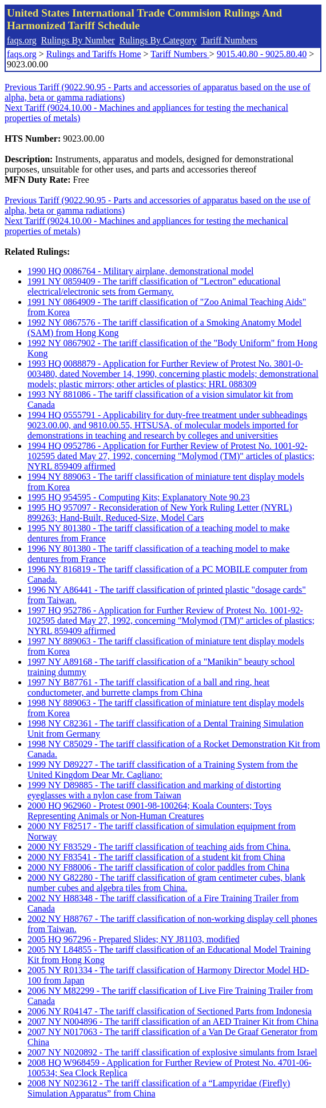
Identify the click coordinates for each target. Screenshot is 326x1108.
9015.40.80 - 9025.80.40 (262, 54)
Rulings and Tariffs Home (93, 54)
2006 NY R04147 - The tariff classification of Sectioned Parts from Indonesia (169, 1011)
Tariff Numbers (229, 40)
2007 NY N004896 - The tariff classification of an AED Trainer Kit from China (173, 1021)
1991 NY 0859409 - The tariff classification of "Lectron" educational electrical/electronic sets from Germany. (153, 286)
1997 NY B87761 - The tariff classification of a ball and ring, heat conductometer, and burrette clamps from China (148, 687)
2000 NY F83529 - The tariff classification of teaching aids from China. (159, 847)
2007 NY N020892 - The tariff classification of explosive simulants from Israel (172, 1052)
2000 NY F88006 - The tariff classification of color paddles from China (158, 867)
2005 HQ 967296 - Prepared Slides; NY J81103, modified (133, 939)
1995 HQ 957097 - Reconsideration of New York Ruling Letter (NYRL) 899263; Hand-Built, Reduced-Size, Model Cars (159, 513)
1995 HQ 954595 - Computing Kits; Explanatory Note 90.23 (138, 497)
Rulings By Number (78, 40)
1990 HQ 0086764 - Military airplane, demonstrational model (140, 271)
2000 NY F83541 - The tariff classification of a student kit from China (156, 857)
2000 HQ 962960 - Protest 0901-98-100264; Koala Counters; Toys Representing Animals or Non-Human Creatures (149, 811)
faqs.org (22, 40)
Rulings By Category (158, 40)
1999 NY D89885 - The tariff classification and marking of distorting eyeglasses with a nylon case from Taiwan (154, 790)
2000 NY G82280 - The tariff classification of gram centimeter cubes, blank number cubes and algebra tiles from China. (166, 883)
